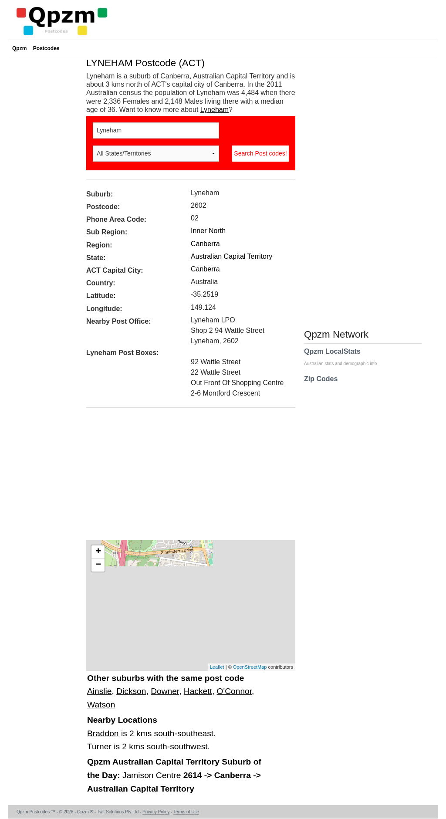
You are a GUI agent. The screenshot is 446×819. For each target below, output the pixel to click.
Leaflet (217, 667)
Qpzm (19, 48)
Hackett (198, 691)
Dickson (131, 691)
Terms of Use (186, 811)
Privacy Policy (155, 811)
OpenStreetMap (250, 667)
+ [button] (98, 551)
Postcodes (46, 48)
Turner (99, 746)
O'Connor (234, 691)
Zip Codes (321, 384)
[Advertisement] (186, 477)
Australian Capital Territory (231, 256)
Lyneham (214, 109)
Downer (165, 691)
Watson (101, 704)
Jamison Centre (152, 775)
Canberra (205, 243)
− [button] (98, 565)
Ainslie (99, 691)
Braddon (103, 733)
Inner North (208, 230)
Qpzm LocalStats (344, 357)
